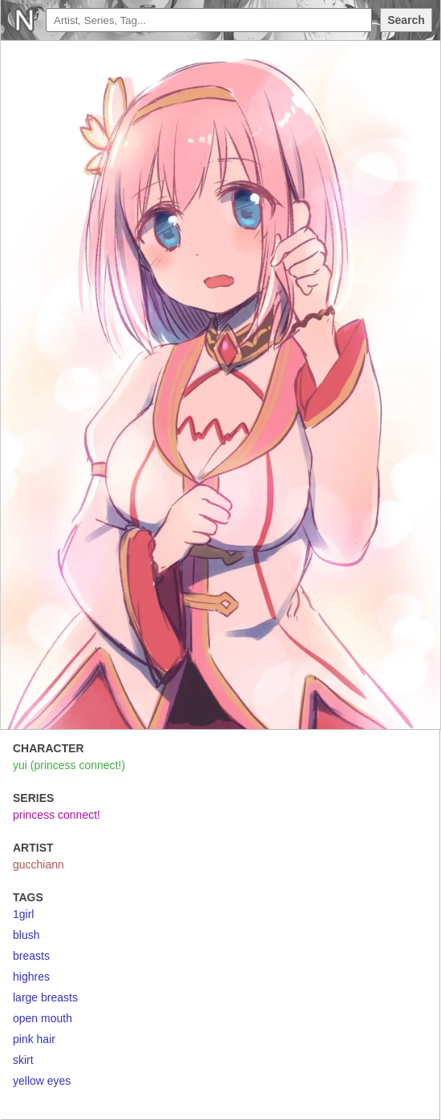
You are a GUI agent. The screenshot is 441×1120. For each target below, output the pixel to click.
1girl (23, 914)
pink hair (34, 1039)
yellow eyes (42, 1080)
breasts (31, 955)
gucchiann (38, 864)
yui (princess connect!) (69, 765)
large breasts (45, 997)
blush (26, 935)
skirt (23, 1060)
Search (406, 20)
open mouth (42, 1018)
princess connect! (56, 814)
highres (31, 976)
